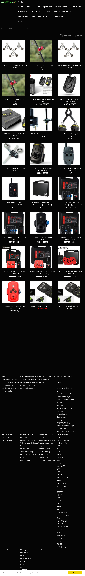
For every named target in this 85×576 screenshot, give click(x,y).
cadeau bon (61, 550)
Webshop (29, 7)
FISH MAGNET (62, 521)
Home (20, 7)
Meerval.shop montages (65, 426)
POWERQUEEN (62, 512)
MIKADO (60, 475)
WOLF (59, 506)
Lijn (58, 379)
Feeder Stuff (61, 428)
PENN (59, 454)
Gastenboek (22, 11)
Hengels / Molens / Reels (47, 376)
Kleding (23, 550)
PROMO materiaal (45, 550)
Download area (35, 11)
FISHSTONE (61, 489)
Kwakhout (60, 405)
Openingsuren (43, 16)
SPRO (59, 472)
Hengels (41, 382)
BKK (58, 469)
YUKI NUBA (61, 466)
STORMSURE (61, 501)
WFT (58, 460)
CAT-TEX (60, 457)
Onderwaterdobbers (64, 388)
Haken (59, 382)
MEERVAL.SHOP (62, 478)
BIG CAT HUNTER (63, 440)
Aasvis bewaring (44, 452)
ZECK (59, 449)
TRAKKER (60, 544)
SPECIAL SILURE (62, 527)
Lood (59, 391)
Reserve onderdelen (27, 460)
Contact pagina (75, 7)
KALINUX (60, 509)
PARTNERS (47, 11)
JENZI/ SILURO (62, 486)
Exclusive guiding (61, 7)
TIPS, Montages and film (62, 11)
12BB (59, 532)
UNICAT (59, 446)
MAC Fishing (61, 547)
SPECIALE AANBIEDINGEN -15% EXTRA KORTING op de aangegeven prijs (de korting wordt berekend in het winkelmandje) (29, 382)
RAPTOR (60, 504)
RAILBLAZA (61, 498)
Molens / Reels (44, 379)
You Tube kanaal (57, 16)
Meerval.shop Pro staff (26, 16)
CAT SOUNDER (62, 483)
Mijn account (47, 7)
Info (38, 7)
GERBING (60, 538)
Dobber (60, 385)
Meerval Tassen (44, 454)
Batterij (23, 457)
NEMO (59, 480)
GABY (59, 541)
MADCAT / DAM (62, 443)
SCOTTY (60, 492)
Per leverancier (62, 434)
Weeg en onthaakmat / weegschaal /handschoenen (47, 446)
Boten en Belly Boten (27, 440)
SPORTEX (60, 463)
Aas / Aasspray (7, 440)
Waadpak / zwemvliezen (28, 454)
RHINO (59, 530)
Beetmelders (61, 417)
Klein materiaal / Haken (17, 29)
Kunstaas (5, 437)
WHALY (59, 495)
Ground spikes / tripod (65, 414)
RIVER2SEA (61, 535)
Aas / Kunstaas (7, 434)
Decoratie (5, 550)
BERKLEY (60, 452)
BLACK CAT (61, 437)
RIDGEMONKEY (62, 524)
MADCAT (23, 556)
